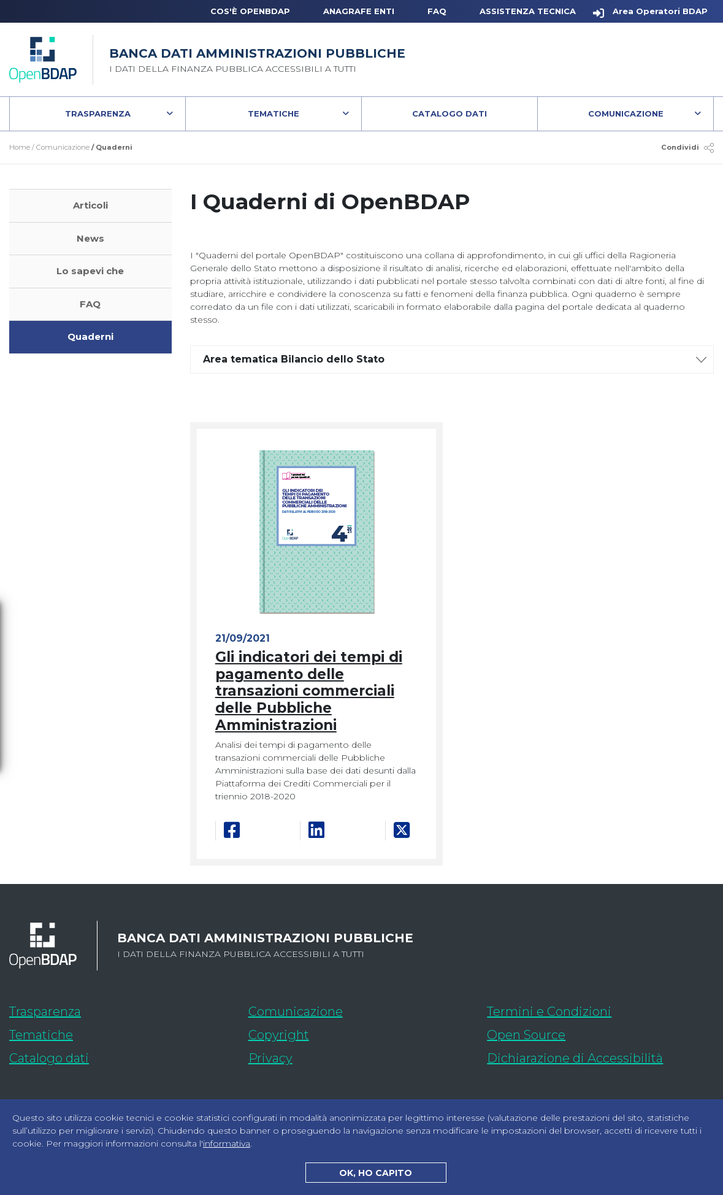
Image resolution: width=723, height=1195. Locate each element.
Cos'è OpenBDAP (250, 11)
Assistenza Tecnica (528, 11)
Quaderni (90, 336)
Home (19, 147)
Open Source (526, 1035)
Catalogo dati (121, 1056)
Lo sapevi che (90, 271)
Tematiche (273, 113)
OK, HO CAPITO (375, 1172)
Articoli (90, 205)
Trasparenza (98, 113)
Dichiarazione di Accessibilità (600, 1056)
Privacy (270, 1058)
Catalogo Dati (474, 116)
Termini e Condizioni (549, 1011)
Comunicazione (626, 113)
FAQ (436, 11)
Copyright (278, 1035)
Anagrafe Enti (358, 11)
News (90, 238)
